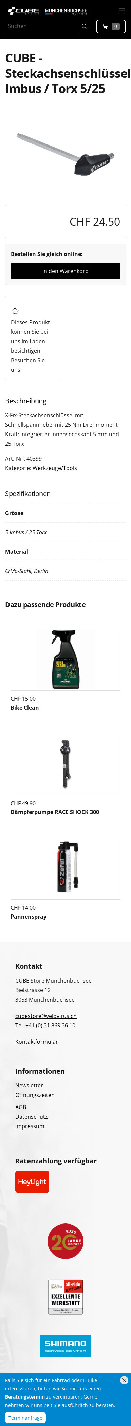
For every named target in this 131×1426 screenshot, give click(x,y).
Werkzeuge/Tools (55, 468)
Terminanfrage (25, 1417)
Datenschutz (31, 1116)
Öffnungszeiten (35, 1095)
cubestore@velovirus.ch (46, 1016)
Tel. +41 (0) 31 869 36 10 (45, 1025)
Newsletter (29, 1085)
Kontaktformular (36, 1041)
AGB (20, 1107)
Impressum (29, 1126)
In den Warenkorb (65, 271)
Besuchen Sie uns (28, 364)
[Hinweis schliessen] (124, 1380)
